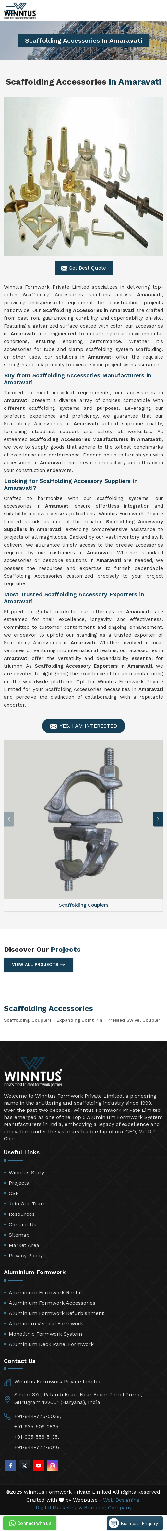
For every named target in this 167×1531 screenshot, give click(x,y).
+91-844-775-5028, (37, 1416)
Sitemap (19, 1235)
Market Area (24, 1245)
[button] (158, 819)
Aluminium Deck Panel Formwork (51, 1344)
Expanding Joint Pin (79, 1020)
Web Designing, (122, 1500)
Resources (22, 1214)
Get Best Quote (83, 268)
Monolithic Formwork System (45, 1334)
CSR (14, 1193)
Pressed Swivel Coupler (133, 1020)
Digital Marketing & (59, 1507)
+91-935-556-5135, (36, 1437)
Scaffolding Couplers (28, 1020)
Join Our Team (27, 1204)
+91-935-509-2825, (37, 1426)
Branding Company (108, 1507)
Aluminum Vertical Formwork (46, 1323)
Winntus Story (26, 1172)
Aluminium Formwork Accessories (52, 1303)
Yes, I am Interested (83, 726)
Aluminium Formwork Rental (45, 1292)
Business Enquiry (133, 1523)
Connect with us (29, 1523)
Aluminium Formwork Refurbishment (56, 1313)
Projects (19, 1183)
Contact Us (22, 1224)
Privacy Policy (26, 1255)
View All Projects (38, 964)
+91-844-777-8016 (36, 1447)
